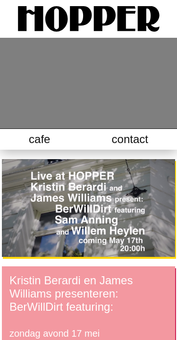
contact (130, 139)
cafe (39, 139)
